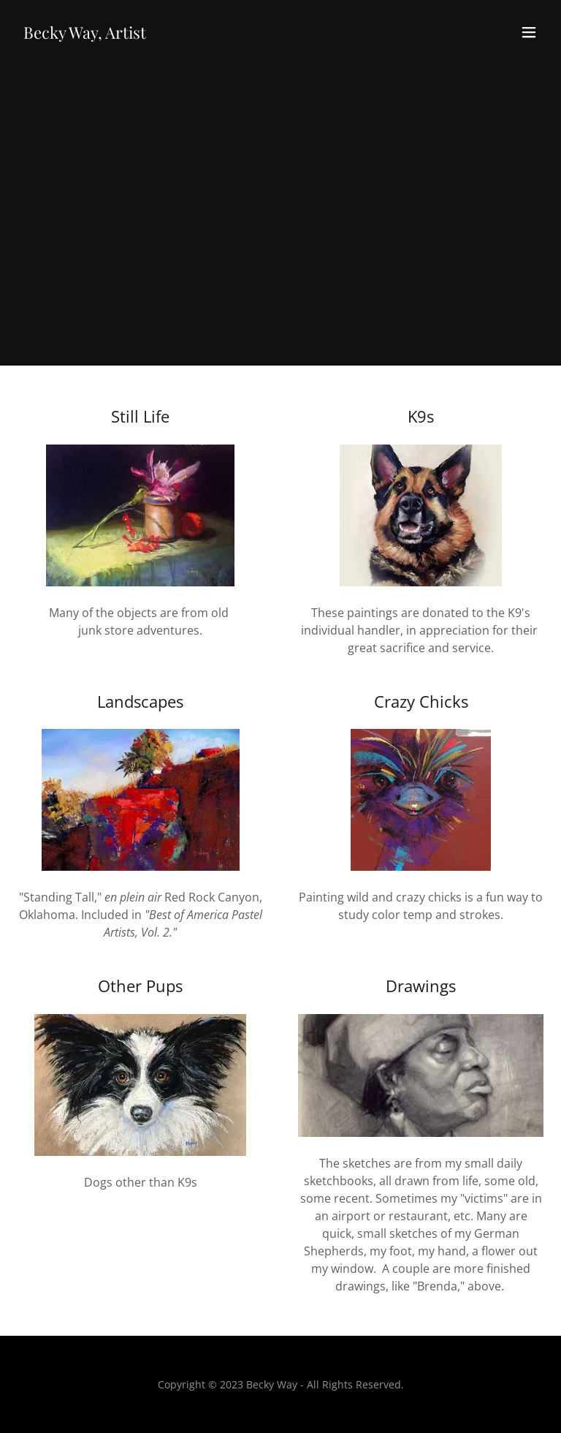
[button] (528, 32)
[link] (84, 34)
